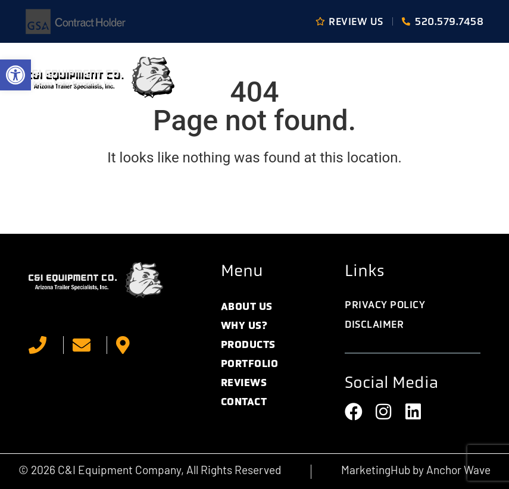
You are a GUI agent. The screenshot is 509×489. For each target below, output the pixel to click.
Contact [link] (244, 401)
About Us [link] (247, 306)
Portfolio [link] (250, 363)
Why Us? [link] (244, 325)
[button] (469, 77)
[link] (15, 74)
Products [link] (248, 344)
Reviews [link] (244, 382)
